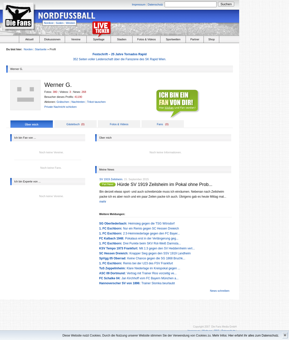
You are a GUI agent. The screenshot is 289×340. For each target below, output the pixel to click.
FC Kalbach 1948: (111, 238)
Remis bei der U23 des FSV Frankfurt (148, 263)
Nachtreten (78, 101)
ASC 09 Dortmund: (112, 273)
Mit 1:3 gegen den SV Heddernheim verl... (167, 248)
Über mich (31, 124)
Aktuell (29, 39)
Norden (28, 49)
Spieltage (99, 39)
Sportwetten (173, 39)
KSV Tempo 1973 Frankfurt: (118, 248)
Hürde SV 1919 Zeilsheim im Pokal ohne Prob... (164, 184)
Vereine (75, 39)
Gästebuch (73, 124)
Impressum (138, 4)
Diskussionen (52, 39)
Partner (194, 39)
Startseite (40, 49)
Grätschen (63, 101)
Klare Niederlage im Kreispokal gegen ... (153, 268)
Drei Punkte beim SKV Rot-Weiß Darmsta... (152, 243)
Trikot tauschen (96, 101)
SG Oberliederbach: (113, 223)
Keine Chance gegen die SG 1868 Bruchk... (156, 258)
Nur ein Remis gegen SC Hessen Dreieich (151, 228)
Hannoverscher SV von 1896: (119, 283)
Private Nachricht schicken (60, 106)
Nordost (49, 22)
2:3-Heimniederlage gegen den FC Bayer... (151, 233)
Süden (60, 22)
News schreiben (219, 290)
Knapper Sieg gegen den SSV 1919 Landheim (160, 253)
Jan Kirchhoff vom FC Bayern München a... (149, 278)
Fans (160, 124)
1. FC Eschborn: (110, 228)
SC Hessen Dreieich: (113, 253)
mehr (102, 201)
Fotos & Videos (146, 39)
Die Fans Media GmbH (224, 326)
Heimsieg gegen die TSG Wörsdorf (151, 223)
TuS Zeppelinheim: (112, 268)
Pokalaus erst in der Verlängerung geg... (151, 238)
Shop (211, 39)
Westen (70, 22)
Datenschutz (155, 4)
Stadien (121, 39)
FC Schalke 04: (109, 278)
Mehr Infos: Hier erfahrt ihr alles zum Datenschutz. (246, 335)
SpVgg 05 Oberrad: (112, 258)
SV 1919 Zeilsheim (110, 179)
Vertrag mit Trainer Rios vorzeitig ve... (152, 273)
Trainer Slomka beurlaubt (158, 283)
